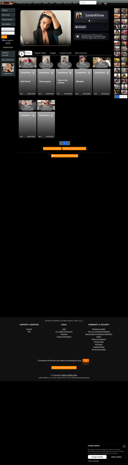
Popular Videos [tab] (40, 53)
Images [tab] (53, 53)
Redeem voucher (5, 54)
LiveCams (37, 3)
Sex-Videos (6, 24)
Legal (64, 329)
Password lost (8, 47)
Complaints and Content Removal (64, 368)
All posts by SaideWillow (52, 149)
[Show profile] (33, 72)
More (75, 3)
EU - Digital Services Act (64, 332)
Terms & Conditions (99, 339)
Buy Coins (67, 3)
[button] (105, 3)
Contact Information (64, 337)
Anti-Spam (99, 344)
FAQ (29, 332)
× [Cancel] (124, 446)
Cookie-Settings (98, 347)
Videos (45, 3)
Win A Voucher (7, 60)
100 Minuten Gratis (24, 3)
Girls (51, 3)
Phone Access (7, 19)
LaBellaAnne (8, 73)
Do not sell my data (99, 349)
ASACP (98, 337)
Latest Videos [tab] (25, 53)
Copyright (64, 334)
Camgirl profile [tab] (65, 53)
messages (80, 27)
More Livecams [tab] (81, 53)
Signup (59, 3)
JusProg (80, 321)
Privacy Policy (99, 342)
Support (29, 329)
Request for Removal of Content (74, 149)
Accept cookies (97, 457)
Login (99, 3)
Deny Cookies (116, 457)
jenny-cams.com (69, 375)
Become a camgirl (98, 329)
